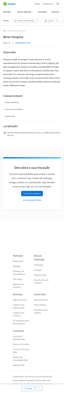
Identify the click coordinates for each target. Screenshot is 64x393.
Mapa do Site (18, 365)
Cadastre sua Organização (19, 306)
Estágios (38, 270)
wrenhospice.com (22, 43)
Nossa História (40, 299)
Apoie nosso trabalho (18, 286)
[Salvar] (28, 388)
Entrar (37, 4)
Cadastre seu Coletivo (18, 314)
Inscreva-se (48, 4)
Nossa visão (18, 261)
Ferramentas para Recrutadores (21, 322)
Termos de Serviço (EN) (21, 351)
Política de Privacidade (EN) (20, 359)
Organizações (40, 275)
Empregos (38, 264)
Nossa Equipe (40, 304)
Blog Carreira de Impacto (41, 281)
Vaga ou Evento (20, 299)
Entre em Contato (21, 344)
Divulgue (17, 266)
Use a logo (17, 279)
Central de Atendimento (19, 338)
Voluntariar (42, 12)
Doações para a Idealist (41, 311)
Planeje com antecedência (19, 273)
